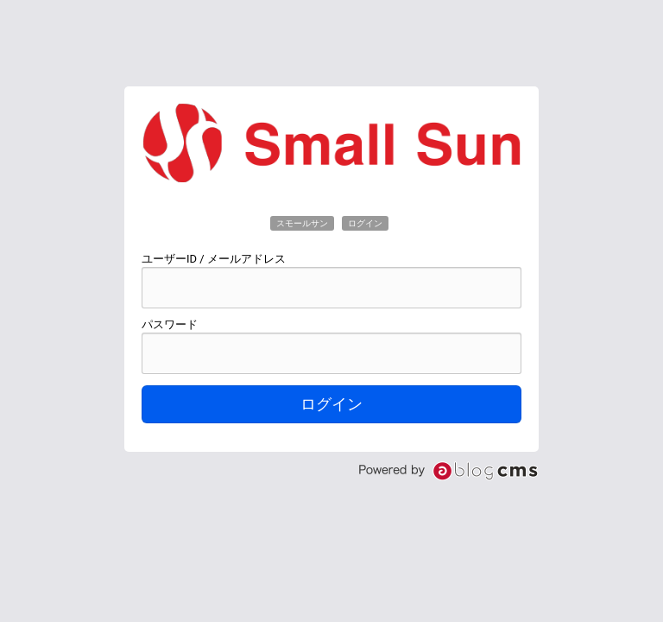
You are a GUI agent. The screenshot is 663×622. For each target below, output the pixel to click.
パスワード (170, 324)
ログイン (331, 404)
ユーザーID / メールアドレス (214, 258)
